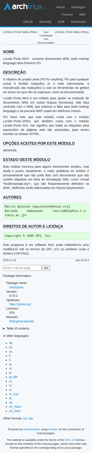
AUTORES (12, 197)
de (11, 343)
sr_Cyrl (14, 394)
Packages (78, 7)
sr (10, 389)
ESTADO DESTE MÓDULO (26, 159)
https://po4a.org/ (20, 304)
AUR (61, 21)
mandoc (53, 429)
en (11, 347)
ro (10, 381)
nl (10, 368)
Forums (67, 14)
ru (10, 385)
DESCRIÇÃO (14, 72)
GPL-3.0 (70, 440)
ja (10, 364)
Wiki (82, 14)
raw (30, 418)
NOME (9, 52)
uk (10, 402)
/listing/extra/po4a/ (21, 321)
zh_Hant (14, 411)
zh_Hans (15, 406)
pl (10, 373)
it (10, 360)
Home (60, 7)
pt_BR (13, 377)
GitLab (28, 21)
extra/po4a (16, 287)
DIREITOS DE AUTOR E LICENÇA (33, 226)
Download (78, 21)
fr (10, 355)
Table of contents (17, 328)
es (10, 351)
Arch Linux (23, 6)
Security (45, 21)
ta (10, 398)
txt (24, 418)
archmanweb (31, 429)
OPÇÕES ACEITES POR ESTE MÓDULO (39, 143)
